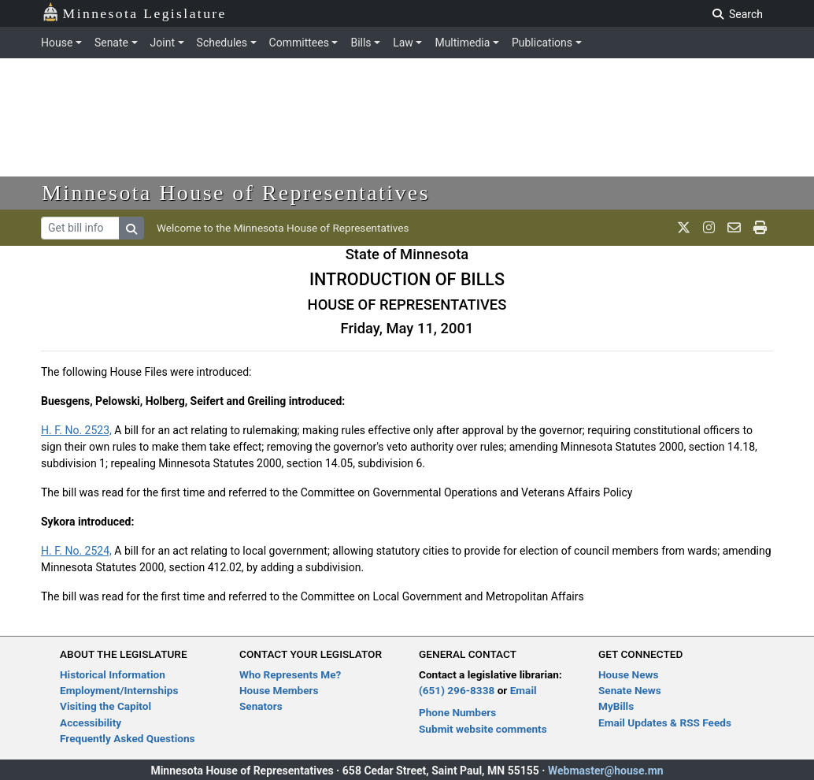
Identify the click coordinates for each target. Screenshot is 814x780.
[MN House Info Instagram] (709, 228)
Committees (299, 42)
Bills (360, 42)
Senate (111, 42)
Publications (542, 42)
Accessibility (90, 722)
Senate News (629, 690)
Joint (162, 42)
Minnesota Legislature (134, 12)
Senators (261, 706)
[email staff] (734, 228)
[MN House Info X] (684, 228)
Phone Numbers (457, 712)
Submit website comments (483, 728)
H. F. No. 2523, (76, 430)
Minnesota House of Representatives (236, 192)
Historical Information (112, 674)
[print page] (760, 228)
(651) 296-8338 (456, 690)
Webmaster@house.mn (606, 770)
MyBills (616, 706)
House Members (279, 690)
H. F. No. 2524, (76, 550)
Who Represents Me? (290, 674)
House (56, 42)
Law (403, 42)
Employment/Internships (119, 690)
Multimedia (462, 42)
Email (523, 690)
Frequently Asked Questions (127, 738)
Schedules (222, 42)
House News (628, 674)
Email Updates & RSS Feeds (664, 722)
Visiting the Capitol (105, 706)
